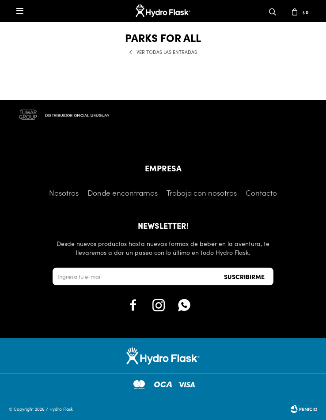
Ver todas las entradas (166, 52)
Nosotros (64, 192)
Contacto (261, 192)
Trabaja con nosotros (202, 192)
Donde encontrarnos (122, 192)
